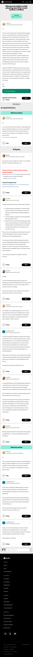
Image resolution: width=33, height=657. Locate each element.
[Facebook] (15, 634)
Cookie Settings (13, 647)
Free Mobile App (8, 605)
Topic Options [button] (16, 104)
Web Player (7, 601)
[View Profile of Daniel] (7, 155)
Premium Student (8, 624)
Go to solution (17, 17)
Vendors (6, 591)
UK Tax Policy (14, 651)
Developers (7, 582)
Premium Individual (9, 615)
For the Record (7, 571)
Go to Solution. (11, 91)
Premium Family (8, 621)
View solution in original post (9, 137)
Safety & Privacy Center (11, 644)
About (5, 565)
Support (6, 598)
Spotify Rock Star (11, 174)
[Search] (23, 2)
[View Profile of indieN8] (8, 198)
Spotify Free (7, 628)
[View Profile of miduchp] (8, 23)
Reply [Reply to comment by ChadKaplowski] (26, 371)
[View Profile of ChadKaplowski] (10, 331)
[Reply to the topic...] (18, 549)
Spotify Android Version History (10, 186)
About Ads (6, 649)
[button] (30, 24)
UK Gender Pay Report (8, 654)
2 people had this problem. (9, 98)
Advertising (7, 585)
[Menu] (30, 2)
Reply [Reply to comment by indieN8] (26, 265)
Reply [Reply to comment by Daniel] (26, 193)
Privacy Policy (6, 647)
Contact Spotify (8, 608)
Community (7, 2)
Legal (5, 644)
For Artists (6, 579)
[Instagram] (5, 634)
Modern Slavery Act (7, 651)
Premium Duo (7, 618)
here (7, 246)
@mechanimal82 (11, 178)
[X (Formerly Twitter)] (10, 634)
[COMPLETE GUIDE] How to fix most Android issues (15, 184)
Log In (26, 2)
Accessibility (11, 649)
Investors (6, 588)
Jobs (5, 568)
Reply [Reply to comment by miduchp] (26, 98)
